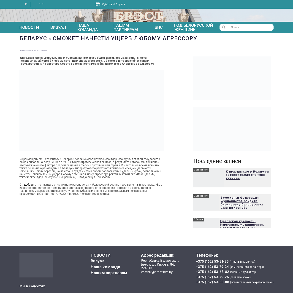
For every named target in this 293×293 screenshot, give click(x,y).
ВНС (159, 27)
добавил (29, 184)
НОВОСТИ (29, 27)
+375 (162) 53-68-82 (213, 272)
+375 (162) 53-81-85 (213, 261)
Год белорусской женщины (193, 27)
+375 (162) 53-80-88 (213, 282)
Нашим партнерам (126, 27)
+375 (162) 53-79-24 (212, 267)
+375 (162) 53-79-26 (212, 277)
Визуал (58, 27)
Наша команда (87, 27)
